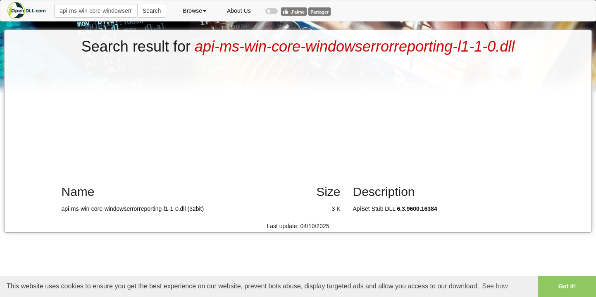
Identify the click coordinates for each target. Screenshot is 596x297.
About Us (239, 10)
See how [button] (495, 286)
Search (152, 10)
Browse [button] (194, 10)
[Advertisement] (298, 116)
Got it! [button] (567, 286)
